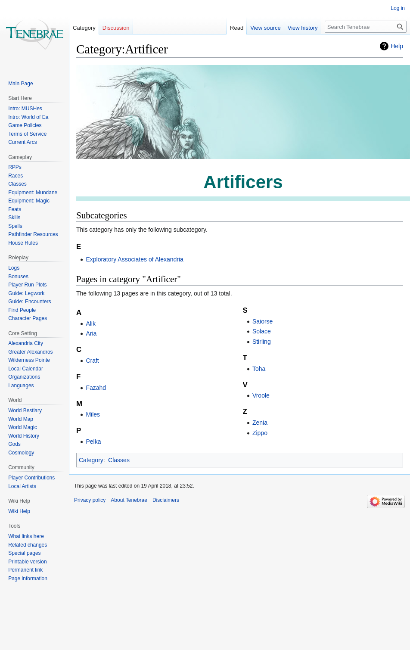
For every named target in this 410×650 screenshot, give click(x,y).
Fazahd (96, 387)
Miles (93, 414)
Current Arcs (22, 142)
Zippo (259, 432)
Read (229, 28)
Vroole (261, 395)
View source (258, 28)
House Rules (23, 243)
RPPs (15, 167)
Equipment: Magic (29, 201)
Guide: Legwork (26, 293)
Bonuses (18, 277)
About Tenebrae (129, 500)
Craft (92, 360)
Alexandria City (25, 343)
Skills (14, 218)
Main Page (20, 84)
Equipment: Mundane (32, 193)
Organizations (24, 377)
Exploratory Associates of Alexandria (134, 259)
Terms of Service (27, 134)
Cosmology (21, 453)
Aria (91, 333)
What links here (26, 536)
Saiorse (262, 321)
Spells (15, 226)
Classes (119, 460)
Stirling (261, 341)
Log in (398, 8)
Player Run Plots (27, 285)
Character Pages (27, 318)
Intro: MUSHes (25, 109)
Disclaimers (165, 500)
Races (15, 176)
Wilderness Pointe (29, 360)
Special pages (24, 553)
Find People (22, 310)
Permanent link (25, 570)
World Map (20, 419)
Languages (21, 386)
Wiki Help (19, 511)
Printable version (27, 562)
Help (397, 46)
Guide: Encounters (29, 302)
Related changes (27, 545)
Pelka (93, 441)
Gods (14, 444)
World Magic (22, 427)
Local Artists (22, 486)
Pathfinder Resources (33, 234)
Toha (258, 368)
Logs (13, 268)
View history (295, 28)
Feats (14, 209)
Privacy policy (90, 500)
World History (23, 436)
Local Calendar (25, 369)
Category (91, 460)
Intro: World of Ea (28, 117)
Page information (27, 578)
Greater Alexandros (30, 352)
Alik (91, 323)
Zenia (259, 422)
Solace (261, 331)
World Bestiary (25, 410)
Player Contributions (31, 478)
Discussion (116, 28)
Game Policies (24, 125)
